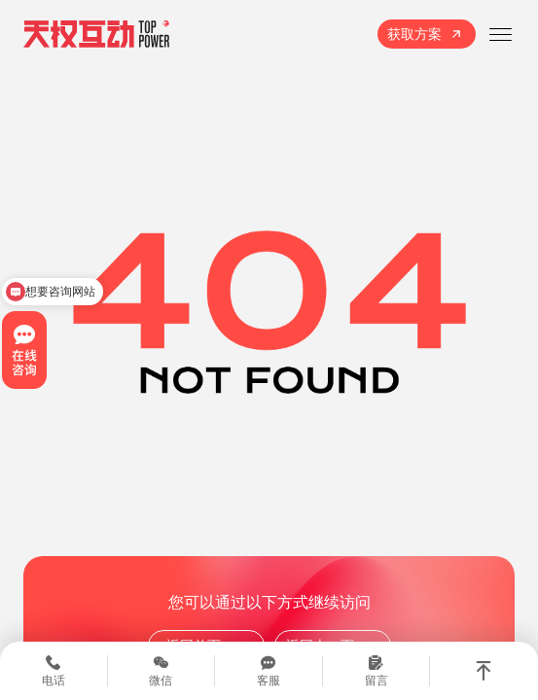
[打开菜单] (500, 34)
